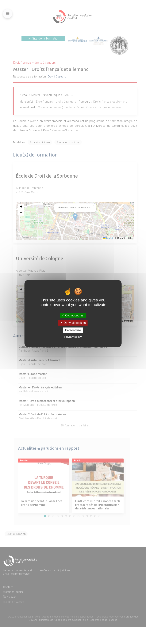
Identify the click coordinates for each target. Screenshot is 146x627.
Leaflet (108, 238)
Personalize (73, 330)
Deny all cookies (73, 322)
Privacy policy (73, 336)
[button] (21, 207)
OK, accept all (73, 315)
